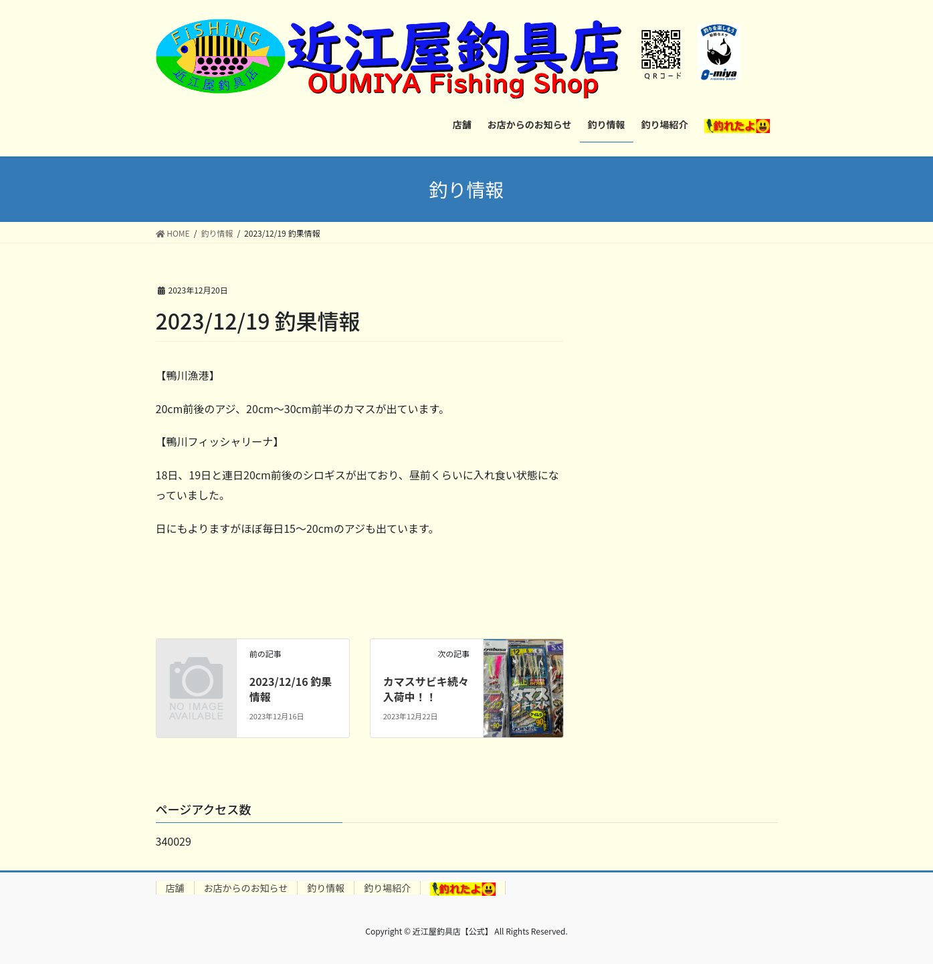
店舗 (175, 887)
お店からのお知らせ (246, 887)
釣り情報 (325, 887)
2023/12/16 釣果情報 (290, 688)
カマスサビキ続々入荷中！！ (426, 688)
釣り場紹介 (387, 887)
